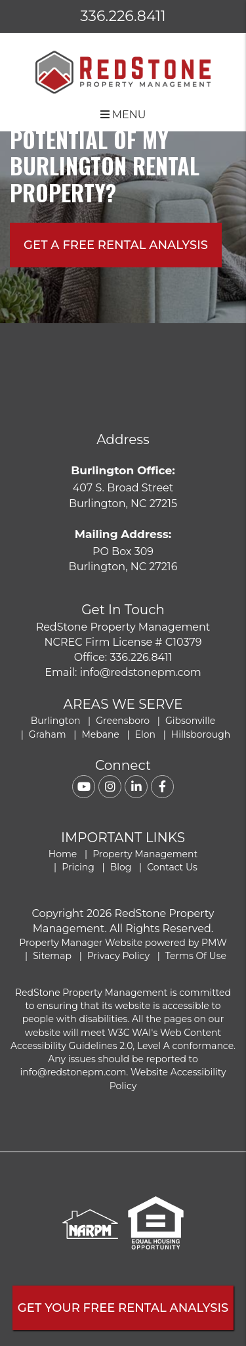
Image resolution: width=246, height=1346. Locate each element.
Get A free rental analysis (116, 245)
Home (63, 854)
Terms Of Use (195, 956)
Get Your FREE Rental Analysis (123, 1308)
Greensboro (123, 721)
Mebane (100, 734)
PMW (214, 943)
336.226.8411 (123, 16)
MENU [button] (123, 114)
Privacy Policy (118, 956)
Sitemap (52, 956)
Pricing (78, 867)
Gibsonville (190, 721)
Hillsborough (200, 734)
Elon (145, 734)
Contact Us (172, 867)
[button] (83, 786)
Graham (47, 734)
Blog (121, 867)
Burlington (56, 721)
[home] (123, 71)
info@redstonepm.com (140, 672)
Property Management (144, 854)
